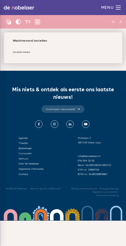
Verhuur (23, 158)
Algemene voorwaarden (105, 192)
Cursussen (25, 153)
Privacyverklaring (109, 188)
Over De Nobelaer (28, 163)
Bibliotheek (25, 148)
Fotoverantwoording (107, 195)
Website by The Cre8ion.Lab (45, 188)
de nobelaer (19, 8)
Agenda (23, 137)
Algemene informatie (31, 168)
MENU (111, 7)
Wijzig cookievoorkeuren (84, 188)
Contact (23, 174)
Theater (23, 142)
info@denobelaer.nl (89, 155)
